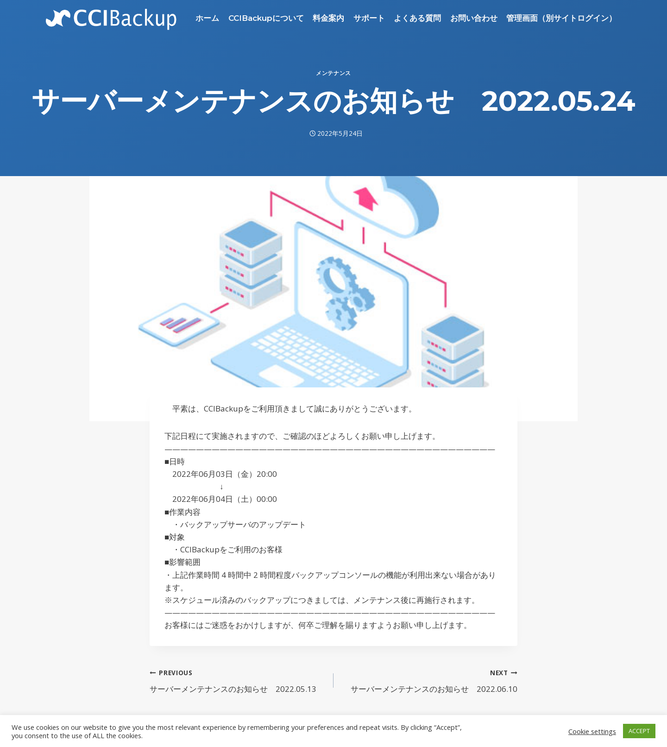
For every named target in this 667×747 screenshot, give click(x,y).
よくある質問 (417, 18)
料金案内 (328, 18)
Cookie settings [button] (592, 731)
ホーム (207, 18)
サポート (369, 18)
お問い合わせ (473, 18)
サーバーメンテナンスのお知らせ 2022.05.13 (238, 680)
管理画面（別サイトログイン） (561, 18)
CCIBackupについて (266, 18)
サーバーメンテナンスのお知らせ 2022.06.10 (429, 680)
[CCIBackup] (111, 18)
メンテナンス (333, 72)
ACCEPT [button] (639, 731)
